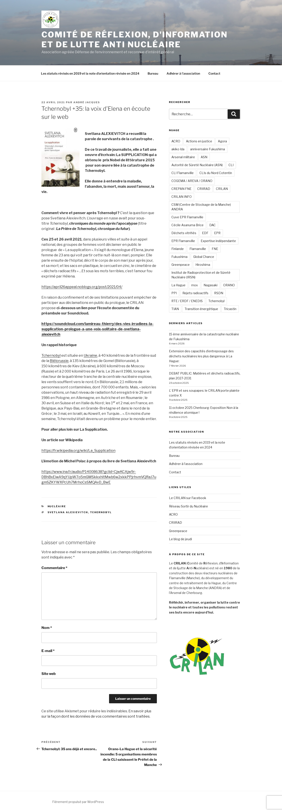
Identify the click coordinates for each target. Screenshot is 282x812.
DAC (212, 225)
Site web (48, 674)
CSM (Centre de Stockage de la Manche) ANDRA (201, 207)
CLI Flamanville (182, 173)
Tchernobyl (51, 355)
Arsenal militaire (183, 157)
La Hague (178, 285)
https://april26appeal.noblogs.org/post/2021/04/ (81, 287)
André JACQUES (86, 102)
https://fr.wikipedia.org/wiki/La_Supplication (78, 450)
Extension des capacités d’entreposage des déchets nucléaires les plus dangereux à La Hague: (201, 356)
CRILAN (222, 189)
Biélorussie (59, 361)
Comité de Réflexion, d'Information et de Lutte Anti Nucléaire (134, 39)
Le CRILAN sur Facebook (187, 498)
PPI (174, 293)
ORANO (229, 285)
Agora (222, 141)
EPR (217, 233)
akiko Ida (177, 149)
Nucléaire (57, 506)
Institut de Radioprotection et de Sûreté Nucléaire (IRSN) (200, 275)
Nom (46, 628)
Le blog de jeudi (180, 539)
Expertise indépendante (218, 241)
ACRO (175, 141)
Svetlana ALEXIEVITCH (68, 512)
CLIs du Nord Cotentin (215, 173)
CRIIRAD (203, 189)
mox (194, 285)
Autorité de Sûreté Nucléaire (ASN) (197, 165)
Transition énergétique (201, 309)
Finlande (177, 249)
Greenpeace (180, 264)
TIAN (175, 309)
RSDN (218, 293)
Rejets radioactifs (195, 293)
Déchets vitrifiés (183, 233)
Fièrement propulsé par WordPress (78, 802)
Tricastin (230, 309)
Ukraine (90, 355)
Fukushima (179, 257)
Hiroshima (202, 264)
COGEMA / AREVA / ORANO (191, 181)
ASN (204, 157)
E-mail (48, 651)
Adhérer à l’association (183, 73)
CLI (231, 165)
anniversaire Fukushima (207, 149)
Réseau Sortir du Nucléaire (188, 506)
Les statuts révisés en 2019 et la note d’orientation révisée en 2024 (90, 73)
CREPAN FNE (181, 189)
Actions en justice (199, 141)
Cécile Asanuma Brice (187, 225)
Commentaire (54, 568)
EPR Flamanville (183, 241)
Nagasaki (210, 285)
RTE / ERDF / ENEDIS (187, 301)
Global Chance (203, 257)
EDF (205, 233)
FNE (215, 249)
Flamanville (197, 249)
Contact (214, 73)
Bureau (153, 73)
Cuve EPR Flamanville (187, 217)
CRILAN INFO (181, 196)
